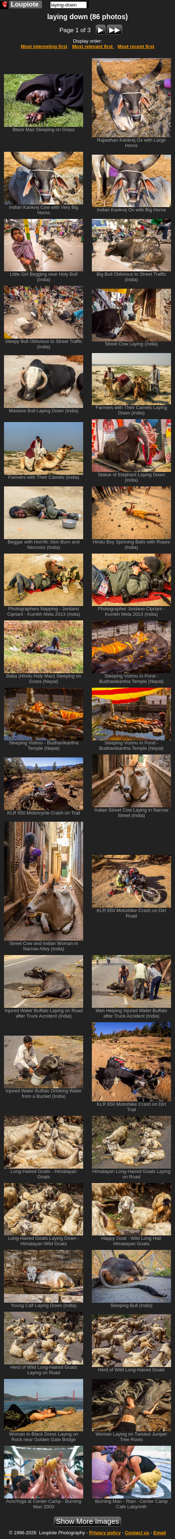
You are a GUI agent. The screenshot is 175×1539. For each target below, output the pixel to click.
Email (159, 1532)
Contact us (137, 1532)
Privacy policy (104, 1532)
